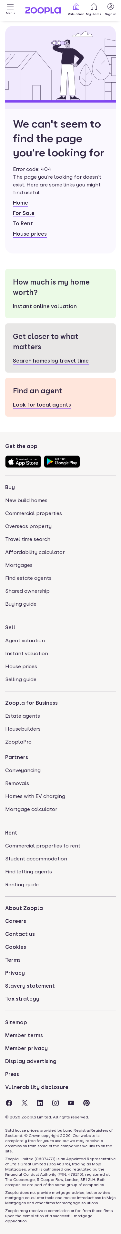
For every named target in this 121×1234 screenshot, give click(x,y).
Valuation (76, 9)
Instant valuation (26, 653)
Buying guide (20, 604)
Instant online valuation (45, 306)
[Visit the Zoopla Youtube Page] (71, 1103)
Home (20, 203)
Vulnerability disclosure (36, 1087)
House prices (30, 234)
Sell (10, 627)
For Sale (24, 213)
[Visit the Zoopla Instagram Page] (55, 1103)
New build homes (26, 500)
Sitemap (16, 1022)
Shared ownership (27, 591)
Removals (17, 783)
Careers (15, 921)
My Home (94, 9)
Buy (10, 487)
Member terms (24, 1035)
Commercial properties (33, 513)
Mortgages (19, 565)
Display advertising (30, 1061)
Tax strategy (22, 999)
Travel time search (27, 539)
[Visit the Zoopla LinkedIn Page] (40, 1103)
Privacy (15, 973)
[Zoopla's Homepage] (43, 12)
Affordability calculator (35, 552)
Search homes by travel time (51, 361)
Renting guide (22, 884)
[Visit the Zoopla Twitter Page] (24, 1103)
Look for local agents (42, 405)
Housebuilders (23, 729)
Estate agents (22, 716)
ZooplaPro (18, 742)
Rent (11, 833)
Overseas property (28, 526)
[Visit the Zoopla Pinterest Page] (86, 1103)
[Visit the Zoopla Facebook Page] (9, 1103)
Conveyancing (23, 770)
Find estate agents (28, 578)
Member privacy (26, 1048)
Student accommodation (36, 859)
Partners (16, 757)
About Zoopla (24, 908)
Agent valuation (25, 640)
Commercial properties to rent (42, 846)
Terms (13, 960)
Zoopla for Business (31, 703)
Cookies (15, 947)
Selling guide (20, 679)
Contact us (20, 934)
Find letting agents (28, 872)
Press (12, 1074)
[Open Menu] (10, 10)
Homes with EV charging (35, 796)
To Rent (23, 223)
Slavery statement (30, 986)
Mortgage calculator (31, 809)
